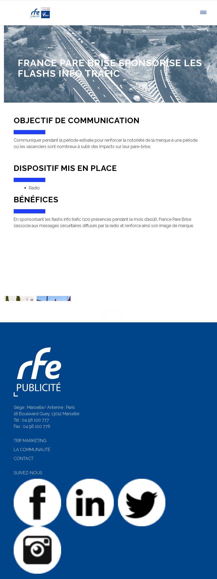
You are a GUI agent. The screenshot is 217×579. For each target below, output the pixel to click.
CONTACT (23, 448)
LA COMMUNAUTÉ (32, 439)
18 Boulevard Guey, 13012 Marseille (46, 403)
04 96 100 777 (35, 409)
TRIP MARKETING (30, 430)
